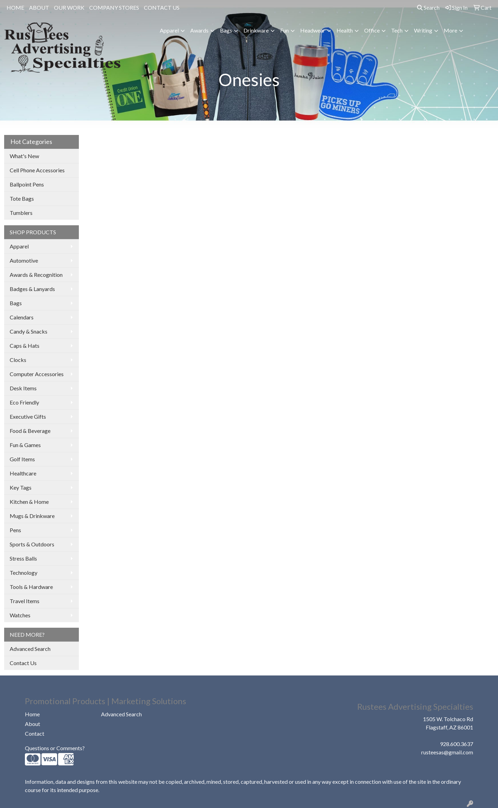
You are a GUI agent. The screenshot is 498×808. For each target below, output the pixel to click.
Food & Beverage (30, 430)
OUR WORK (69, 7)
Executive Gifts (28, 416)
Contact (34, 733)
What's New (24, 156)
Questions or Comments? (55, 748)
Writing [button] (423, 30)
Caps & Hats (24, 345)
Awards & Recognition (36, 274)
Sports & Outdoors (32, 544)
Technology (23, 572)
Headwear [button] (312, 30)
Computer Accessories (37, 374)
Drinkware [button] (256, 30)
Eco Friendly (24, 402)
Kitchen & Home (29, 501)
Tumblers (21, 212)
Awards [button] (199, 30)
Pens (15, 530)
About (32, 723)
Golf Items (22, 459)
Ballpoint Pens (27, 184)
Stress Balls (23, 558)
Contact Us (23, 663)
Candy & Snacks (28, 331)
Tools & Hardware (31, 586)
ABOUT (39, 7)
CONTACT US (161, 7)
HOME (15, 7)
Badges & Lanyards (32, 288)
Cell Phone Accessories (37, 170)
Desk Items (23, 388)
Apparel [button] (169, 30)
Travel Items (24, 601)
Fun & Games (25, 445)
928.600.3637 (456, 744)
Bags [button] (226, 30)
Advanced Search (30, 648)
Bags (16, 303)
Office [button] (372, 30)
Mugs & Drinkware (32, 515)
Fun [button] (284, 30)
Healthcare (23, 473)
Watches (20, 615)
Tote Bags (22, 198)
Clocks (18, 359)
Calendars (22, 317)
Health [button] (344, 30)
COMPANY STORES (114, 7)
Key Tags (20, 487)
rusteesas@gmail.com (447, 752)
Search (428, 7)
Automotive (24, 260)
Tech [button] (397, 30)
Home (32, 714)
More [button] (450, 30)
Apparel (19, 246)
